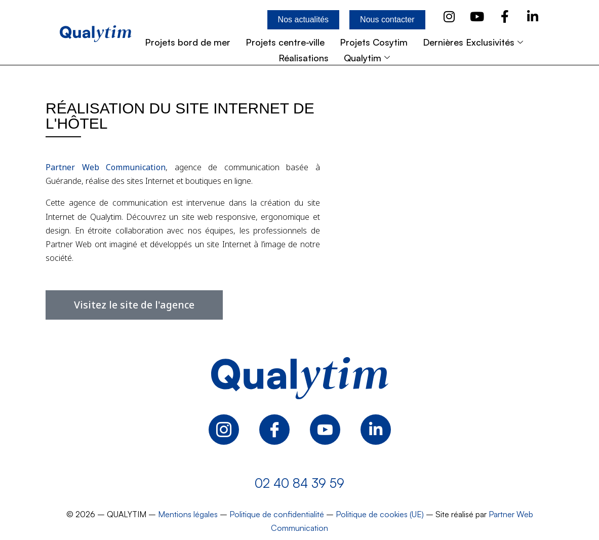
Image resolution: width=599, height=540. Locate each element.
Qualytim (368, 57)
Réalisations (303, 57)
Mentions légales (188, 514)
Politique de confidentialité (276, 514)
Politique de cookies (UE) (380, 514)
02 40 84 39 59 (299, 483)
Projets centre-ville (285, 42)
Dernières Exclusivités (474, 42)
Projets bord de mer (187, 42)
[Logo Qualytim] (299, 378)
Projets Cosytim (374, 42)
